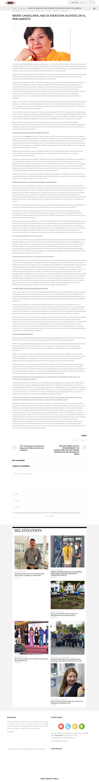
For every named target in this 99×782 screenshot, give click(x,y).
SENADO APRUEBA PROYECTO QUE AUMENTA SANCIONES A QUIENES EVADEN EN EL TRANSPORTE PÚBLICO (66, 573)
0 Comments (64, 11)
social (61, 570)
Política (23, 11)
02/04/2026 (18, 577)
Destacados (22, 8)
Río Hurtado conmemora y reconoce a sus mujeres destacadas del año (31, 659)
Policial (61, 657)
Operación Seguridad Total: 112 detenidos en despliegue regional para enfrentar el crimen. (66, 660)
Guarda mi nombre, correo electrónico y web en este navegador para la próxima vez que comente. (48, 513)
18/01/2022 (30, 11)
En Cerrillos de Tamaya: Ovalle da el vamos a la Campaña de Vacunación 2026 (67, 702)
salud (25, 572)
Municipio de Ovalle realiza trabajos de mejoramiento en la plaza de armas (64, 614)
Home (14, 8)
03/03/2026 (54, 705)
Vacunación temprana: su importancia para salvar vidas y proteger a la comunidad (29, 574)
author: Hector (41, 11)
